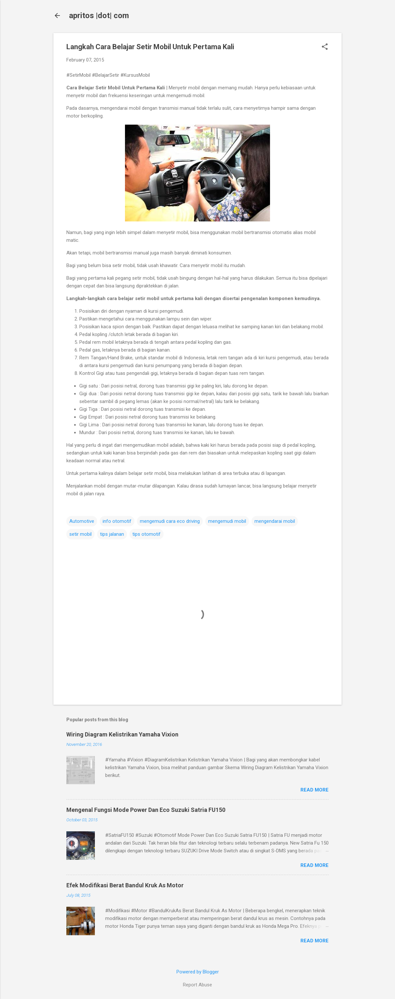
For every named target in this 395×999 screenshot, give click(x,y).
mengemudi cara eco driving (170, 521)
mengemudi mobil (227, 521)
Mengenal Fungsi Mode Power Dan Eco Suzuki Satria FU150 (145, 809)
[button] (325, 47)
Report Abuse (197, 985)
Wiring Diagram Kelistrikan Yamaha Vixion (122, 734)
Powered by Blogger (197, 972)
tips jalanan (112, 534)
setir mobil (80, 534)
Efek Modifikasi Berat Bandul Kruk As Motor (125, 885)
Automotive (81, 521)
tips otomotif (146, 534)
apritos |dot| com (99, 15)
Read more (314, 790)
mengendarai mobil (274, 521)
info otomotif (117, 521)
